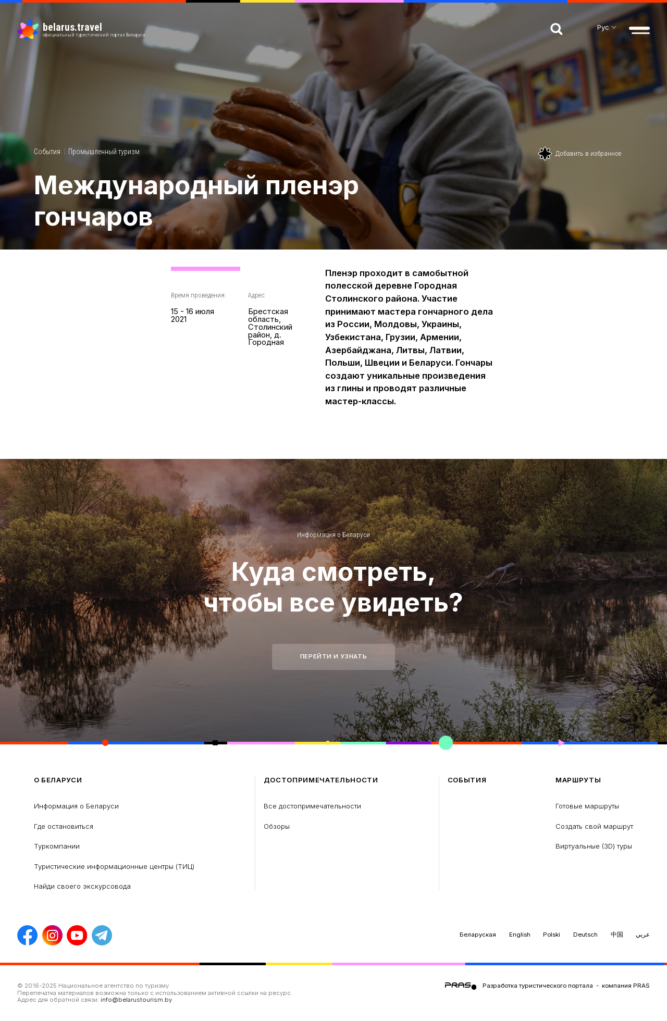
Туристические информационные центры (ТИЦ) (114, 866)
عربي (643, 934)
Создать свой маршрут (594, 826)
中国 (617, 934)
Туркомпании (57, 846)
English (519, 934)
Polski (551, 934)
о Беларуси (58, 780)
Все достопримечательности (312, 806)
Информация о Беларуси (333, 535)
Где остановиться (63, 826)
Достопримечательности (321, 780)
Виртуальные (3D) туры (593, 846)
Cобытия (47, 151)
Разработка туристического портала (538, 985)
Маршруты (578, 780)
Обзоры (277, 826)
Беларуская (478, 934)
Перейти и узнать (333, 656)
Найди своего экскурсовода (82, 886)
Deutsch (585, 934)
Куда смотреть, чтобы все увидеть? (333, 587)
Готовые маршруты (587, 806)
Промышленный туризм (104, 151)
